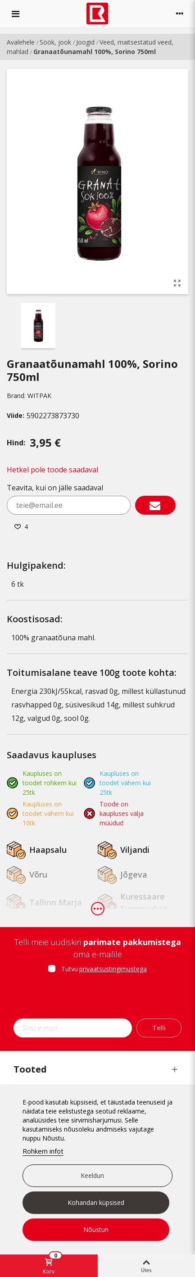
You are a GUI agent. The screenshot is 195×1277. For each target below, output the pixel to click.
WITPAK (39, 395)
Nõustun (96, 1229)
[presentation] (97, 998)
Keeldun (92, 1175)
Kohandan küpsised (96, 1202)
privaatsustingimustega (113, 969)
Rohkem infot (43, 1150)
